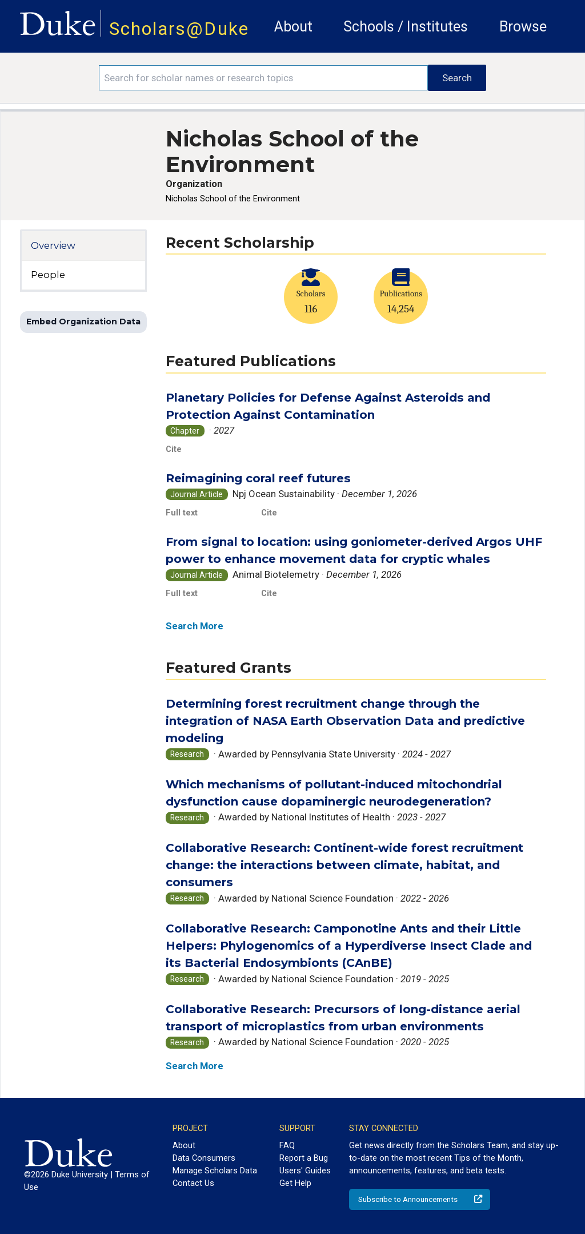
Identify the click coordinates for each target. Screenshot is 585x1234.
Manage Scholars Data (215, 1170)
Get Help (295, 1183)
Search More (194, 626)
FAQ (287, 1145)
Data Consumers (204, 1158)
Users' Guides (305, 1170)
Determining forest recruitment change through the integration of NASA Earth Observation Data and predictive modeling (345, 720)
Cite (174, 449)
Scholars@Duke (179, 28)
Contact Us (193, 1183)
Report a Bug (303, 1158)
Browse (523, 26)
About (293, 26)
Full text (182, 512)
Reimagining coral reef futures (258, 478)
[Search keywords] (263, 77)
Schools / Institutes (405, 26)
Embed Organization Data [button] (83, 321)
